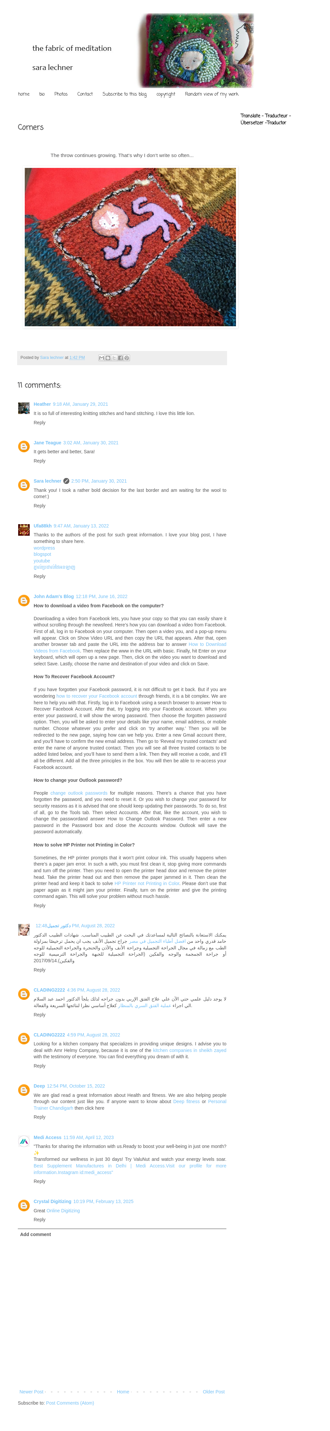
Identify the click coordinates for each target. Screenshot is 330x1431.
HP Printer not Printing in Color (147, 883)
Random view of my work (212, 94)
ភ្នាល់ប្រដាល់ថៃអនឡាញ (54, 567)
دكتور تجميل (59, 925)
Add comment (35, 1234)
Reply (40, 422)
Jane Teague (47, 442)
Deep (39, 1086)
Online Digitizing (63, 1210)
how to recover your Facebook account (96, 696)
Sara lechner (47, 481)
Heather (42, 404)
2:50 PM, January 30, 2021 (99, 481)
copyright (165, 94)
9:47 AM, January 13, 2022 (81, 525)
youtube (42, 560)
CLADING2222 (49, 990)
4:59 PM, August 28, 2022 (93, 1034)
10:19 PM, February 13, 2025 (103, 1201)
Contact (85, 94)
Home (123, 1391)
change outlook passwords (79, 793)
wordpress (44, 548)
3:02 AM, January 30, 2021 (90, 442)
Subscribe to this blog (125, 94)
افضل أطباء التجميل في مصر (157, 941)
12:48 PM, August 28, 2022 (75, 925)
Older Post (214, 1391)
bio (42, 94)
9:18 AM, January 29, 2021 (80, 404)
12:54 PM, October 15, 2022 (76, 1086)
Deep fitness (186, 1101)
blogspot (42, 554)
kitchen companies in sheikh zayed (189, 1050)
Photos (61, 94)
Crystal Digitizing (52, 1201)
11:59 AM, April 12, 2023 (88, 1137)
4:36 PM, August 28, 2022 (93, 990)
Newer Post (31, 1391)
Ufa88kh (42, 525)
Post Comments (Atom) (70, 1403)
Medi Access (47, 1137)
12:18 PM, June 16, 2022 (101, 596)
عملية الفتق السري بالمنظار (144, 1005)
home (23, 94)
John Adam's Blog (54, 596)
